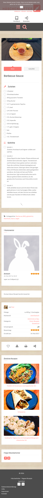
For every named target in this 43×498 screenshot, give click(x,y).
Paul (12, 307)
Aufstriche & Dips (33, 319)
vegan (17, 218)
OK (21, 7)
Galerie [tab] (32, 69)
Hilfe (3, 489)
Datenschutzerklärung (8, 486)
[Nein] (41, 5)
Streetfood (35, 323)
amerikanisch (35, 315)
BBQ (24, 216)
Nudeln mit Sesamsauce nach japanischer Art (21, 386)
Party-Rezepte (34, 321)
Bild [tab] (12, 69)
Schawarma (21, 412)
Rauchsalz (7, 218)
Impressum (5, 491)
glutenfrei (30, 216)
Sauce (13, 218)
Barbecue (19, 216)
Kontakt (4, 493)
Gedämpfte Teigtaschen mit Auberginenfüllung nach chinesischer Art (22, 439)
